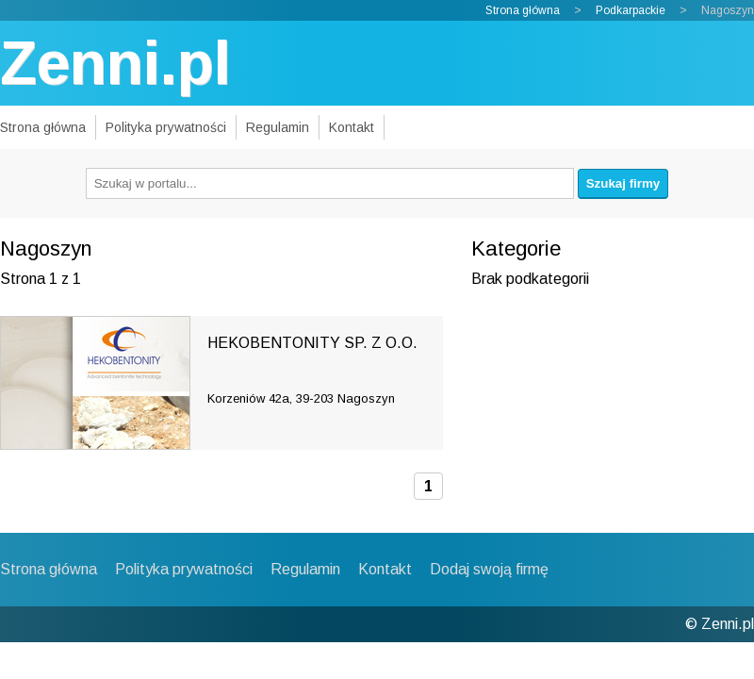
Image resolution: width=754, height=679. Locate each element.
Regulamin (277, 127)
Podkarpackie (630, 10)
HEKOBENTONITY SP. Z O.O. (312, 343)
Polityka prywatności (166, 127)
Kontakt (351, 127)
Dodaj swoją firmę (489, 569)
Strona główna (522, 10)
